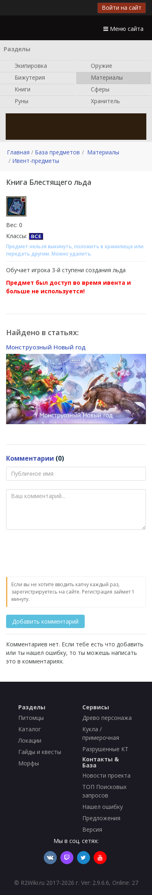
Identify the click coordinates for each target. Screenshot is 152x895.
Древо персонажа (107, 718)
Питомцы (31, 718)
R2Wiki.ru (33, 882)
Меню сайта (123, 29)
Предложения (101, 818)
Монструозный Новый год (46, 347)
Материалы (103, 78)
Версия (92, 829)
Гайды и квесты (39, 752)
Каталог (29, 729)
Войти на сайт (121, 7)
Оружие (97, 66)
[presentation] (67, 554)
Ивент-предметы (35, 161)
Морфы (28, 763)
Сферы (96, 89)
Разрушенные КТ (105, 749)
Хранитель (101, 101)
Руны (17, 101)
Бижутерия (25, 78)
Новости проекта (106, 775)
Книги (18, 89)
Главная (18, 152)
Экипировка (26, 66)
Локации (29, 740)
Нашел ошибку (102, 806)
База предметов (57, 152)
